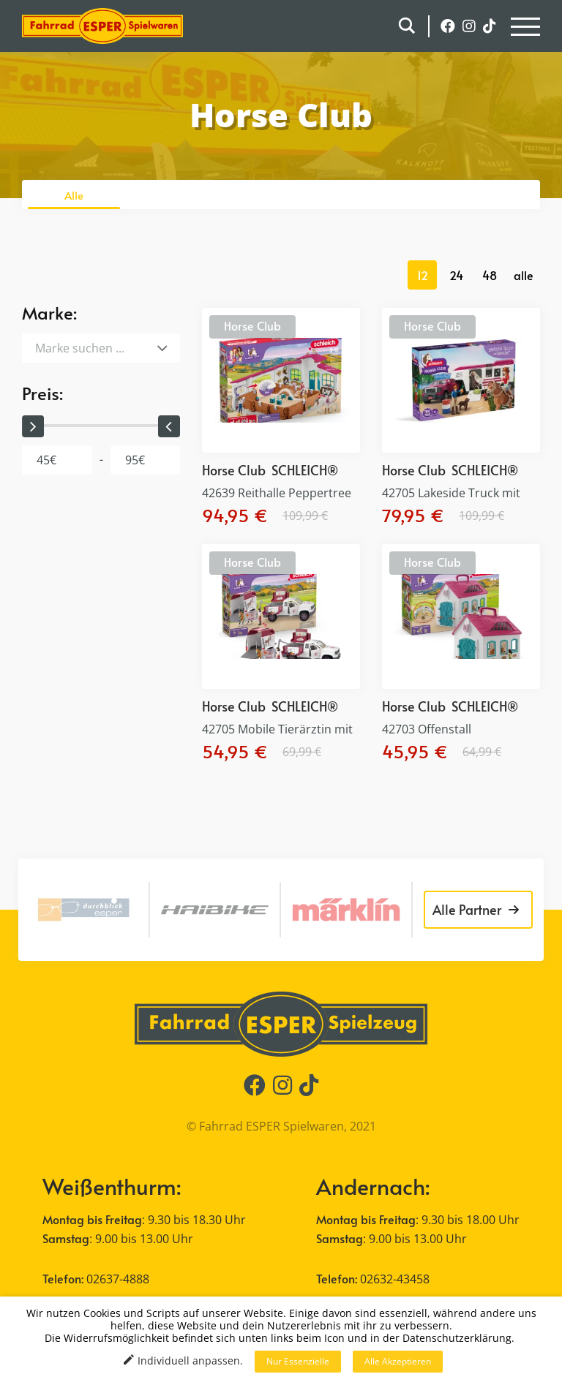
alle (523, 275)
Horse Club (252, 325)
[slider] (33, 426)
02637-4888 (117, 1279)
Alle (73, 195)
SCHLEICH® (304, 470)
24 (456, 275)
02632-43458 (395, 1279)
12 (422, 275)
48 (489, 275)
